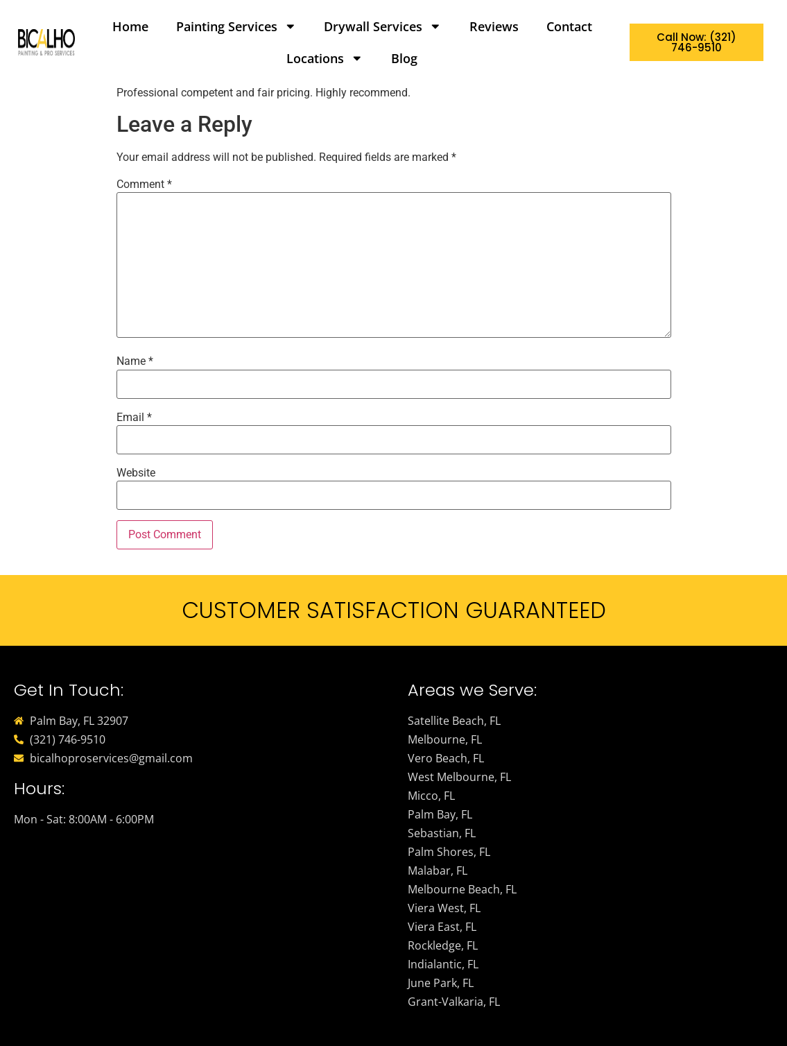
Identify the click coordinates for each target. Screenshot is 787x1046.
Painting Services (236, 26)
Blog (404, 58)
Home (130, 26)
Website (135, 473)
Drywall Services (383, 26)
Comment (144, 184)
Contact (569, 26)
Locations (324, 58)
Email (134, 417)
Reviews (494, 26)
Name (134, 361)
